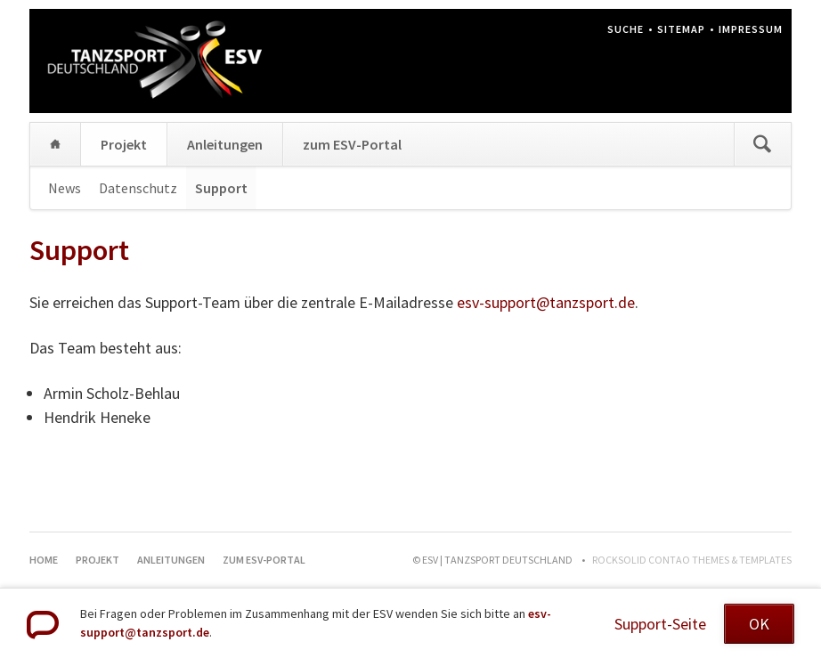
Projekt (124, 144)
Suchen (762, 144)
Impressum (751, 29)
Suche (625, 29)
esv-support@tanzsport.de (546, 302)
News (64, 188)
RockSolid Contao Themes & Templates (692, 559)
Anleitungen (225, 144)
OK (759, 623)
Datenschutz (138, 188)
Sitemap (681, 29)
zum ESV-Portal (352, 144)
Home (55, 144)
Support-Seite (660, 623)
